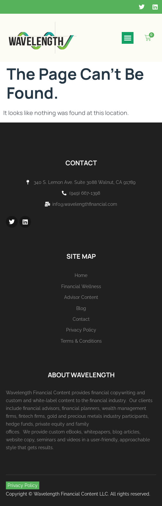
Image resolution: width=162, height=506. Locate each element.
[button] (128, 38)
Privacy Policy (23, 485)
